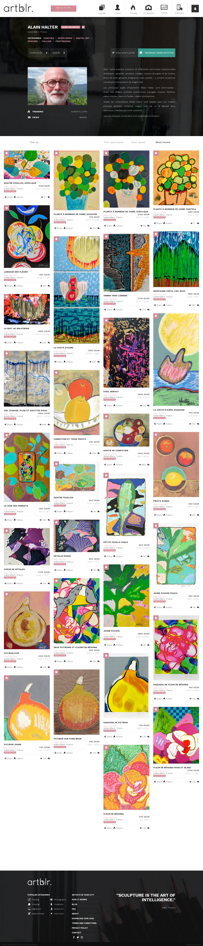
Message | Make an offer (157, 52)
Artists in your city (83, 895)
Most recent (163, 142)
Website (56, 53)
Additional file (36, 53)
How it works (79, 899)
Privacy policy (80, 928)
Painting (33, 899)
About (75, 914)
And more (57, 913)
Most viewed (138, 142)
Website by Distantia (193, 944)
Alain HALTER (10, 186)
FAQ (74, 909)
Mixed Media (36, 913)
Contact (76, 932)
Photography (58, 899)
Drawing (33, 904)
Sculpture (57, 904)
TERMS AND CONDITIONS (84, 923)
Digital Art (34, 909)
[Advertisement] (101, 851)
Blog (74, 904)
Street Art (57, 909)
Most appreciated (113, 142)
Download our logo (83, 918)
